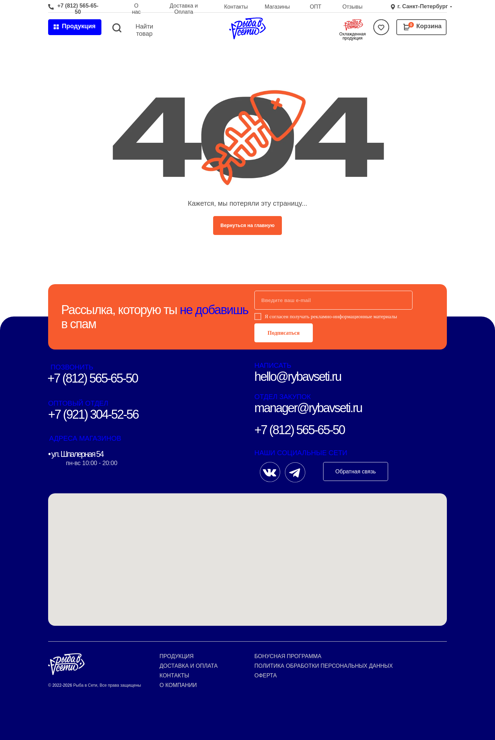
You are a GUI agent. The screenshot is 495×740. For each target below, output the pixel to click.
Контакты (236, 7)
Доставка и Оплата (183, 9)
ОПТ (315, 7)
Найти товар (144, 30)
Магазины (277, 7)
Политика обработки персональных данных (323, 666)
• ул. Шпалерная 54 (75, 454)
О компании (178, 685)
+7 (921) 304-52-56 (93, 414)
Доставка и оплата (189, 666)
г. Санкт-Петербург (422, 6)
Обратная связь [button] (356, 471)
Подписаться (283, 333)
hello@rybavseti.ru (297, 376)
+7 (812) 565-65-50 (78, 9)
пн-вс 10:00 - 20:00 (91, 463)
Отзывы (352, 7)
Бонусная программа (287, 656)
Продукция (177, 656)
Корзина (429, 26)
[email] (333, 300)
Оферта (265, 675)
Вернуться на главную (247, 225)
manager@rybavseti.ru (308, 408)
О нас (136, 9)
